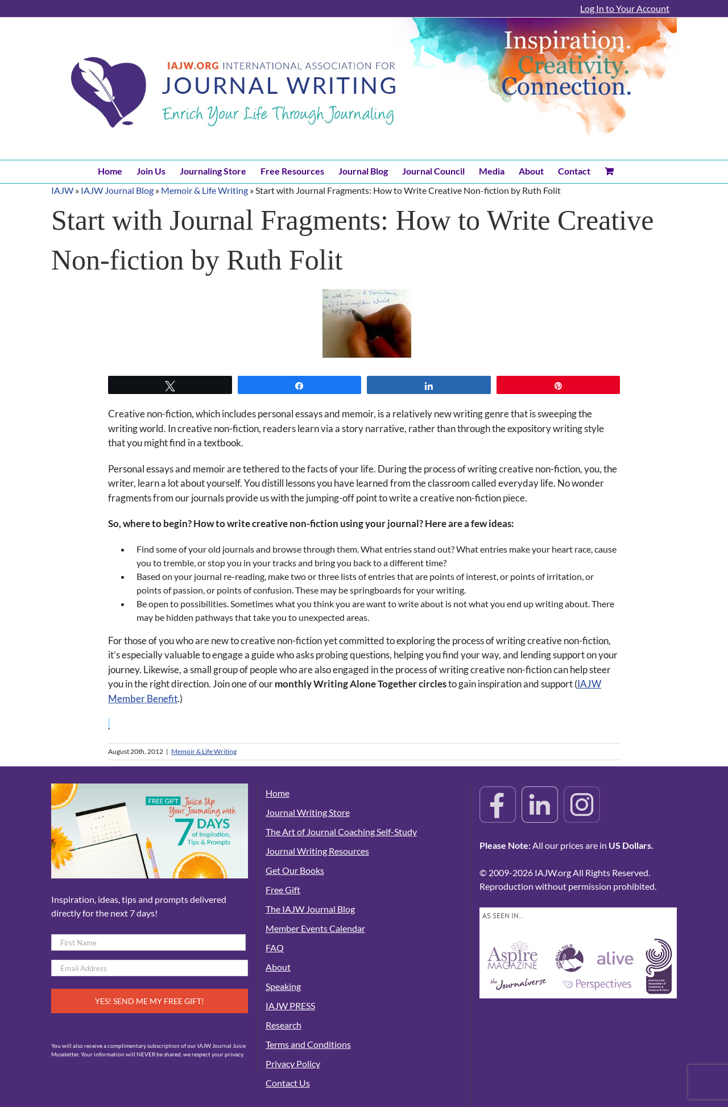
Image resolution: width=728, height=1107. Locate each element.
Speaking (283, 986)
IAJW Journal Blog (117, 190)
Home (277, 792)
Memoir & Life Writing (204, 190)
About (278, 966)
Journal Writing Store (308, 812)
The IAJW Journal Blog (310, 908)
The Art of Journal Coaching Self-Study (341, 831)
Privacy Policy (293, 1063)
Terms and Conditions (308, 1044)
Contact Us (288, 1082)
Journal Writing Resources (317, 850)
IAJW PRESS (290, 1005)
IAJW (62, 190)
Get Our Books (295, 870)
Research (283, 1024)
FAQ (275, 947)
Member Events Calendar (315, 928)
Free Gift (283, 889)
